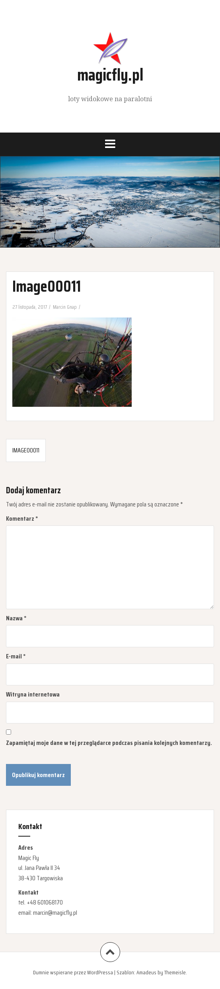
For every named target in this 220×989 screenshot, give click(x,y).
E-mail (16, 656)
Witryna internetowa (33, 694)
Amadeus (146, 972)
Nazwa (16, 618)
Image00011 (25, 450)
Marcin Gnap (65, 307)
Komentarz (22, 518)
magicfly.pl (110, 75)
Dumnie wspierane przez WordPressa (73, 972)
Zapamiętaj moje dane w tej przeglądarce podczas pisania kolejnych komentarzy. (109, 743)
